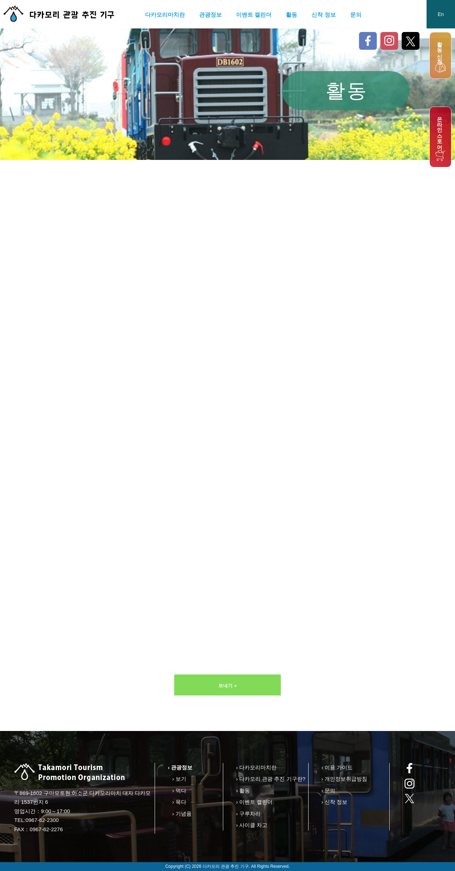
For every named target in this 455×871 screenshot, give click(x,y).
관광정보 (210, 15)
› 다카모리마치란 (256, 767)
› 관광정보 (180, 767)
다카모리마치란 (165, 15)
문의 (356, 15)
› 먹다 (179, 790)
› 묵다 (179, 802)
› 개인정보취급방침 (344, 779)
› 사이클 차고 (251, 825)
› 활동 (243, 790)
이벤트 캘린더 (254, 15)
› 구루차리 (248, 814)
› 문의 (328, 790)
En (441, 14)
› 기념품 (181, 814)
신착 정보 (323, 15)
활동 (291, 15)
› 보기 (179, 779)
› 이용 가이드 (337, 767)
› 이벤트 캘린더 (254, 802)
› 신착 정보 (334, 802)
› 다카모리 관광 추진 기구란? (270, 779)
